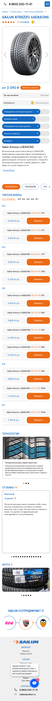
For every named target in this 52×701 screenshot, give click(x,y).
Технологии (30, 187)
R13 (19, 199)
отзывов (23, 22)
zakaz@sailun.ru (25, 694)
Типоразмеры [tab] (11, 187)
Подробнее (9, 170)
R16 (32, 199)
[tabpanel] (26, 458)
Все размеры (8, 199)
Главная (5, 11)
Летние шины (16, 11)
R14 (23, 199)
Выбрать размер (30, 87)
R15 (28, 199)
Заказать (38, 220)
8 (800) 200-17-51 (17, 4)
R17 (36, 199)
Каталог (26, 651)
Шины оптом (26, 654)
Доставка (26, 680)
